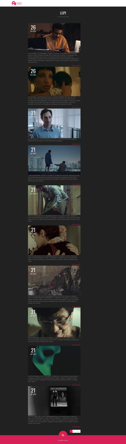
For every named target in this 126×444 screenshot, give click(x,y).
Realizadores (101, 3)
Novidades (83, 3)
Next (77, 431)
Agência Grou (64, 440)
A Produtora (73, 3)
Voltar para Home (63, 16)
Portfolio (92, 3)
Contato (110, 3)
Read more (76, 65)
